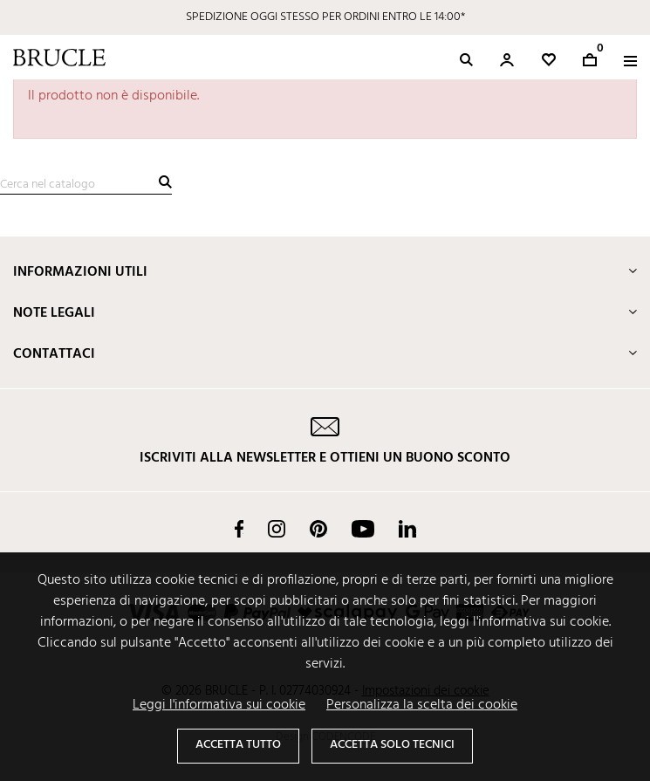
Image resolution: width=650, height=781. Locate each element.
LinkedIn (407, 529)
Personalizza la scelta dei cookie (421, 705)
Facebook (239, 529)
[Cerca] (86, 185)
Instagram (276, 529)
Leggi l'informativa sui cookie (219, 705)
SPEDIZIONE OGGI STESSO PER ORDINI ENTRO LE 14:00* (325, 17)
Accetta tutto (238, 745)
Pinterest (318, 529)
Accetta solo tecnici (392, 745)
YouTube (363, 529)
